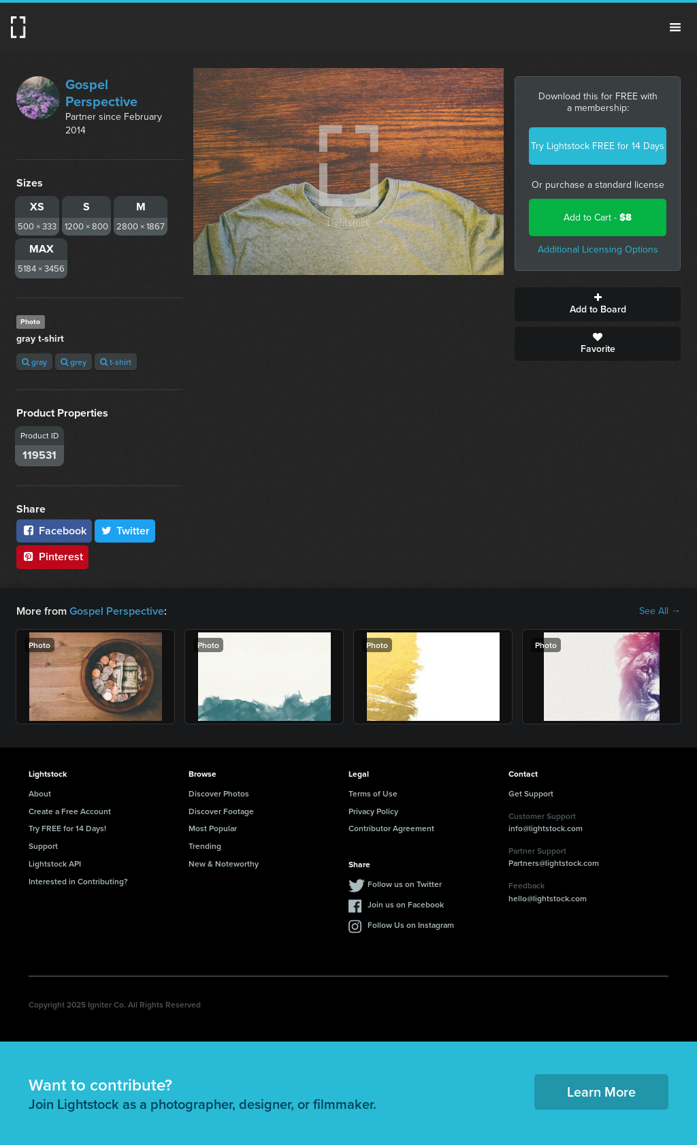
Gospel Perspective (101, 93)
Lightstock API (55, 863)
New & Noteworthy (224, 863)
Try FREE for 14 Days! (67, 828)
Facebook (54, 530)
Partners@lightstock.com (553, 863)
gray (34, 362)
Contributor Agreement (391, 828)
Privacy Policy (373, 811)
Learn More (601, 1091)
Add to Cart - (598, 217)
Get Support (530, 793)
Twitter (125, 530)
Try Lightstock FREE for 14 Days (597, 146)
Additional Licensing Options (598, 249)
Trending (205, 846)
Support (43, 846)
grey (73, 362)
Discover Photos (219, 793)
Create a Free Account (70, 811)
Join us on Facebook (406, 904)
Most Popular (213, 828)
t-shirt (115, 362)
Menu (675, 27)
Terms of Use (373, 793)
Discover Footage (221, 811)
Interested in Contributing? (78, 881)
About (40, 793)
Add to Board (597, 304)
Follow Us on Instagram (411, 925)
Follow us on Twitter (405, 884)
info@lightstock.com (545, 828)
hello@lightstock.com (547, 898)
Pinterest (52, 556)
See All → (660, 611)
